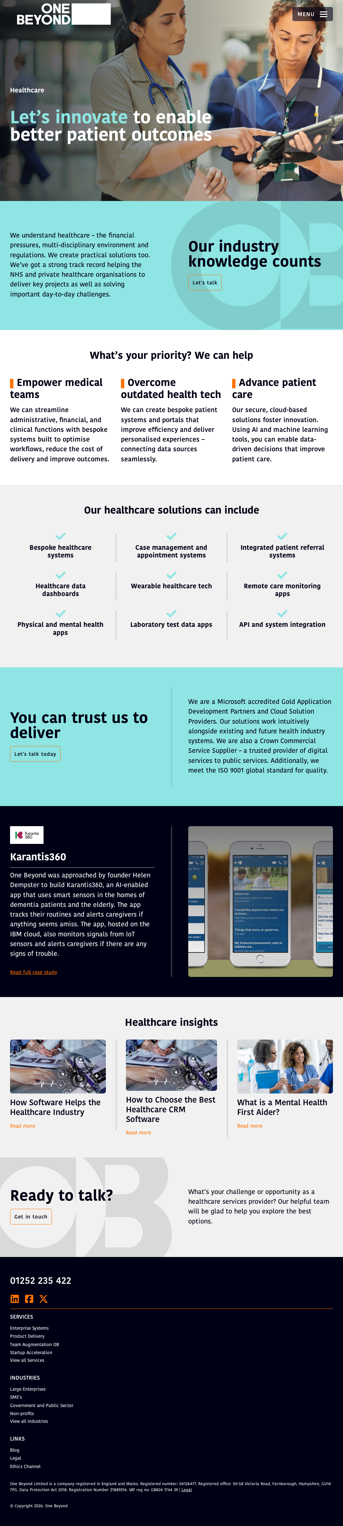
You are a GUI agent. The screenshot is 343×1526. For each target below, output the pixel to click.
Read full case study (33, 973)
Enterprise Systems (29, 1328)
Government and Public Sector (41, 1406)
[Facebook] (29, 1299)
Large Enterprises (28, 1389)
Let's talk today (35, 754)
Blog (14, 1450)
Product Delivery (27, 1336)
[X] (43, 1299)
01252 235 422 (40, 1281)
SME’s (16, 1397)
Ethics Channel (25, 1467)
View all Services (27, 1360)
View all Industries (29, 1421)
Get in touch (31, 1217)
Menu (312, 15)
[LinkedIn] (14, 1299)
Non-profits (22, 1414)
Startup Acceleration (31, 1353)
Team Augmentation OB (34, 1345)
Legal (15, 1458)
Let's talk (205, 283)
